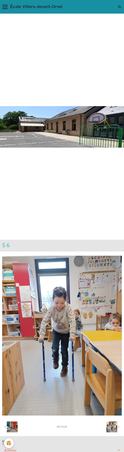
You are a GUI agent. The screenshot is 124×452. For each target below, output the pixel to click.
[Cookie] (9, 443)
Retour (62, 426)
